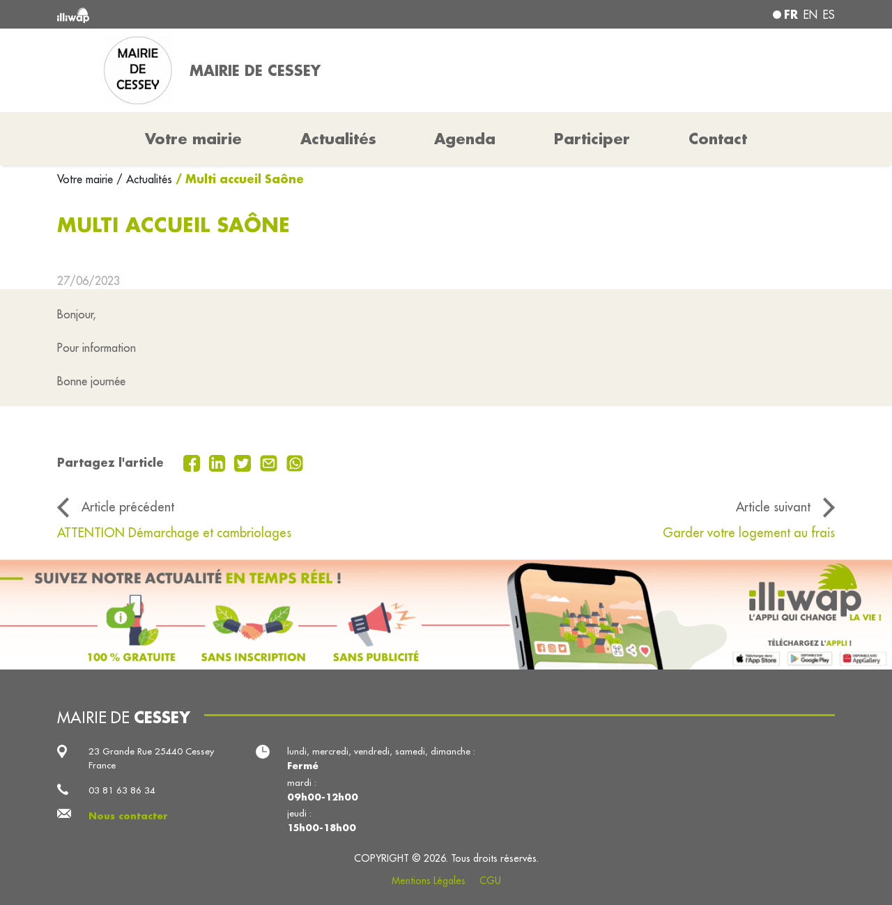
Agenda (464, 138)
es (829, 15)
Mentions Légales (429, 880)
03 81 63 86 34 (122, 790)
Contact (718, 138)
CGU (490, 880)
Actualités (338, 138)
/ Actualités (144, 179)
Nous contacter (128, 815)
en (810, 15)
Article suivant (773, 507)
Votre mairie (86, 179)
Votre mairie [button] (193, 138)
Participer (592, 138)
